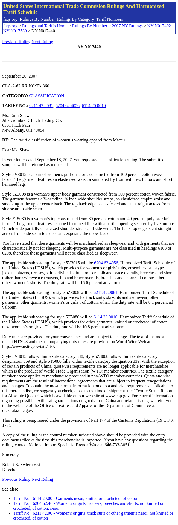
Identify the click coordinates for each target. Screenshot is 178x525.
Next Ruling (42, 41)
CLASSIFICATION (46, 95)
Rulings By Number (37, 19)
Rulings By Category (75, 19)
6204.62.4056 (68, 105)
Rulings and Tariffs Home (45, 25)
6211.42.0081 (41, 105)
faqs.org (10, 19)
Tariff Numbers (109, 19)
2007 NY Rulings (127, 25)
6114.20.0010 (94, 105)
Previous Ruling (16, 41)
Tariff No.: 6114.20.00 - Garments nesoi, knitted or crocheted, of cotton (75, 498)
